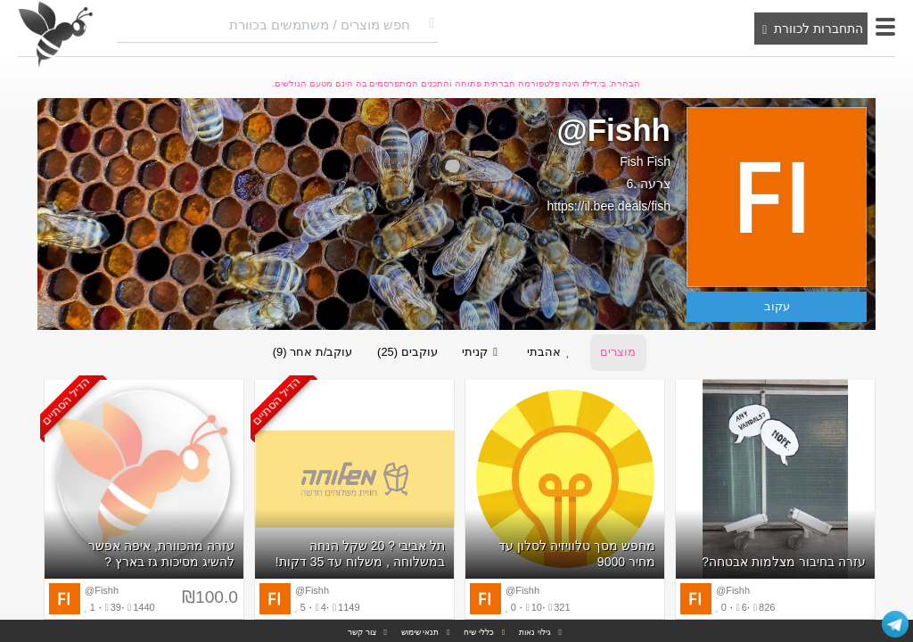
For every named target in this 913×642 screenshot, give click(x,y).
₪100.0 (210, 597)
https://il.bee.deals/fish (608, 206)
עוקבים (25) (406, 352)
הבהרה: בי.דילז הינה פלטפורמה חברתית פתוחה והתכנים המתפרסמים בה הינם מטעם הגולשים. (457, 83)
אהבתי (553, 353)
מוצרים (620, 352)
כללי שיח (479, 632)
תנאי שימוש (420, 632)
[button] (885, 27)
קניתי (483, 353)
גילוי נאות (535, 632)
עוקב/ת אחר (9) (310, 352)
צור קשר (362, 632)
